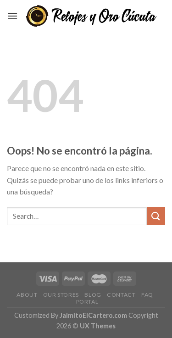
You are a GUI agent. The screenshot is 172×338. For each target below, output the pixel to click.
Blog (92, 294)
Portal (87, 301)
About (27, 294)
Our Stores (61, 294)
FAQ (147, 294)
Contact (121, 294)
